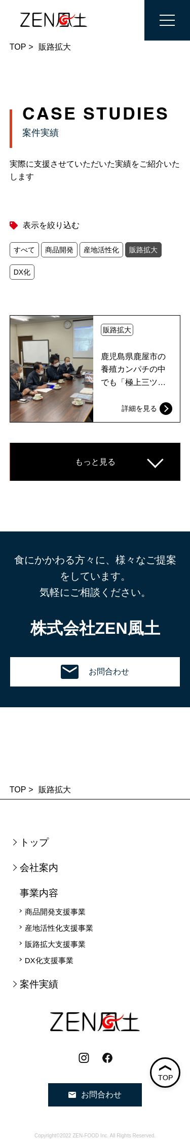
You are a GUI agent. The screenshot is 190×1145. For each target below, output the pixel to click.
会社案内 (39, 867)
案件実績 (39, 984)
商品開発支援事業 (55, 911)
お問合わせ (95, 672)
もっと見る (95, 461)
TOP (18, 47)
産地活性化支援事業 (59, 928)
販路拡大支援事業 (55, 944)
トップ (34, 842)
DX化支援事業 (49, 960)
